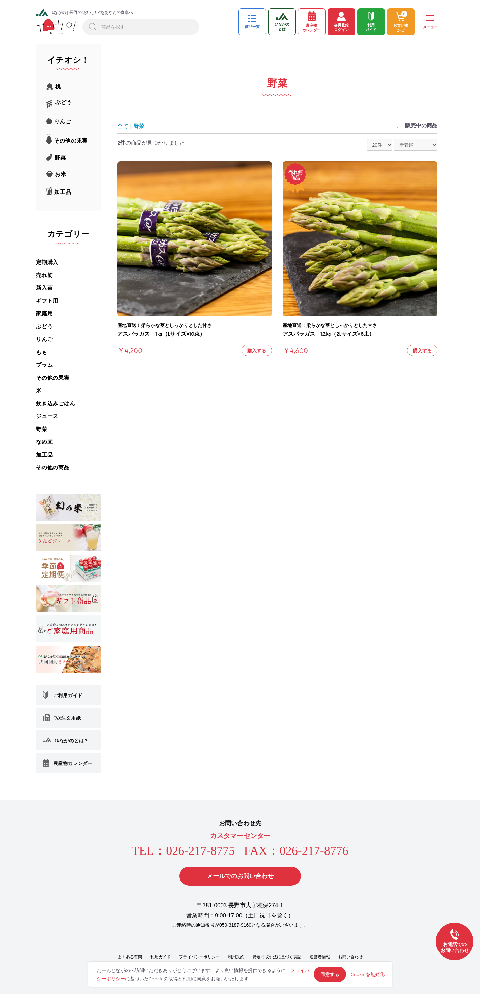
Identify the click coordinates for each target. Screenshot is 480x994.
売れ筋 (44, 275)
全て (122, 126)
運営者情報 (320, 956)
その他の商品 (53, 467)
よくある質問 (130, 956)
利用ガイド (160, 956)
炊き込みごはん (55, 403)
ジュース (47, 416)
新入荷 (44, 288)
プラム (44, 365)
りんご (44, 339)
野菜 (41, 429)
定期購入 (47, 262)
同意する (329, 974)
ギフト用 (47, 301)
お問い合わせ (350, 956)
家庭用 (44, 313)
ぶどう (44, 326)
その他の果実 (53, 378)
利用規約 (236, 956)
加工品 (44, 455)
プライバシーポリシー (199, 956)
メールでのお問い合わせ (240, 876)
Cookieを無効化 (368, 974)
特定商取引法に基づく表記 (277, 956)
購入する (256, 350)
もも (41, 352)
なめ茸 (44, 442)
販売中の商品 (421, 125)
